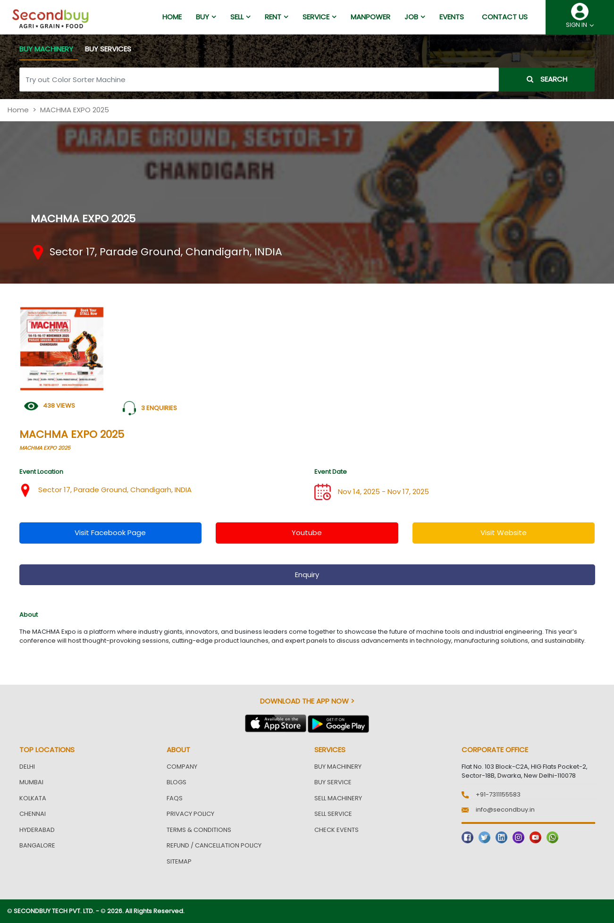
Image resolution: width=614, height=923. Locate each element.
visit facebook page (110, 532)
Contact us (505, 17)
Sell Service (333, 813)
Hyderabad (37, 829)
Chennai (32, 813)
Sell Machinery (338, 798)
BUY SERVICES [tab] (108, 49)
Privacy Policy (190, 813)
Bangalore (37, 845)
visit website (503, 532)
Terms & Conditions (199, 829)
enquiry (307, 574)
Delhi (27, 766)
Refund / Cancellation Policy (214, 845)
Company (182, 766)
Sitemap (179, 861)
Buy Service (333, 782)
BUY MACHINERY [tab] (46, 49)
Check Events (336, 829)
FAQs (175, 798)
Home (18, 110)
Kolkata (32, 798)
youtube (307, 532)
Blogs (176, 782)
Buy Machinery (338, 766)
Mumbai (31, 782)
